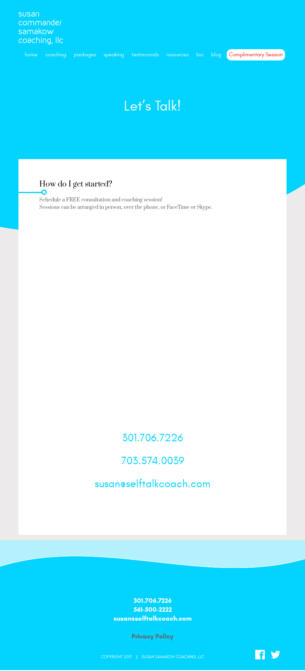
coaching (55, 55)
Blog (216, 55)
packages (85, 55)
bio (199, 55)
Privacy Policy (152, 636)
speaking (114, 55)
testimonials (145, 55)
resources (177, 55)
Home (31, 55)
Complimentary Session (256, 55)
